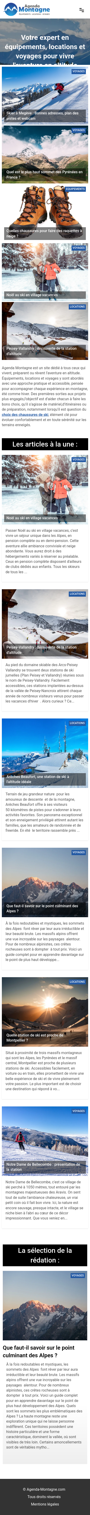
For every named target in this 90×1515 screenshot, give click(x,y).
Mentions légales (45, 1504)
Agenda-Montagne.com (46, 1489)
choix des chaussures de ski (25, 415)
